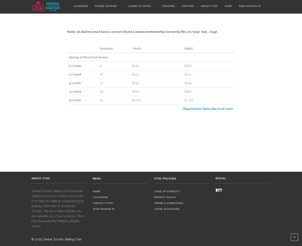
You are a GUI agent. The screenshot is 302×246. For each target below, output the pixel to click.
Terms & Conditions (169, 203)
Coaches (168, 6)
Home (97, 191)
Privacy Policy (165, 197)
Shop (228, 6)
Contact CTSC (103, 203)
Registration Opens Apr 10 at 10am (208, 108)
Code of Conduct (167, 191)
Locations (100, 197)
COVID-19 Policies (167, 209)
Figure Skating (106, 6)
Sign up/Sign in (250, 6)
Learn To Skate (139, 6)
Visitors (188, 6)
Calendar (80, 6)
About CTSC (209, 6)
